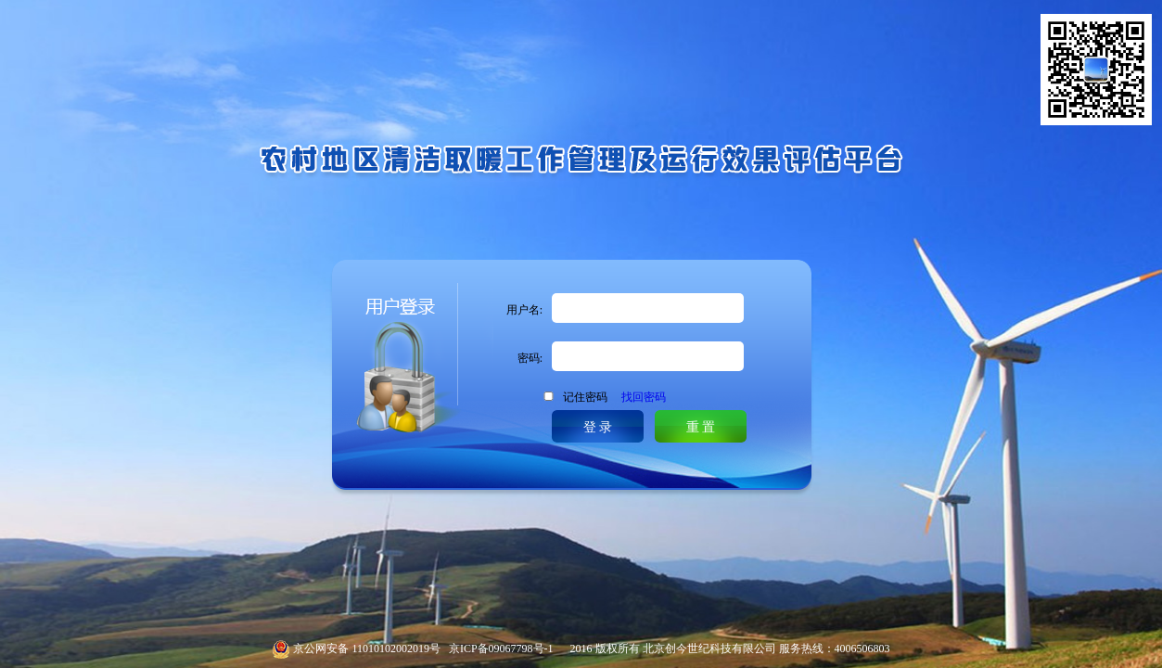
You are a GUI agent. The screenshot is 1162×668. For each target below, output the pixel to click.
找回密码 (643, 397)
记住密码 (614, 397)
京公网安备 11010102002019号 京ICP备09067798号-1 (423, 648)
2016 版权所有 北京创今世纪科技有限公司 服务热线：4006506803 (722, 648)
